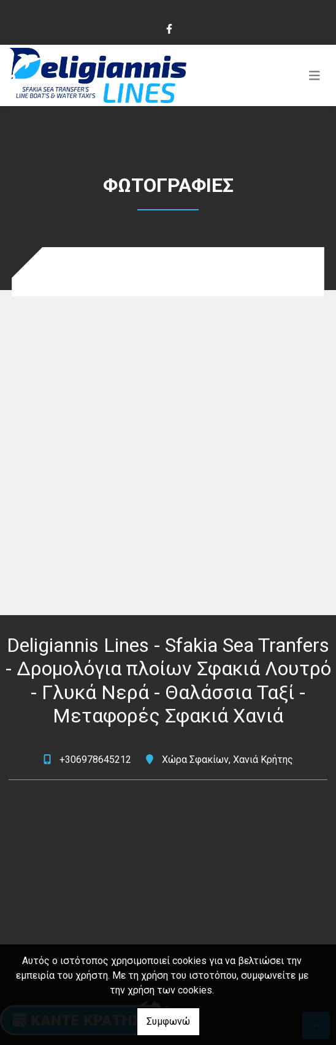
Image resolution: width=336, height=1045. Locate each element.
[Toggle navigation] (314, 75)
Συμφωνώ (168, 1021)
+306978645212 (95, 759)
